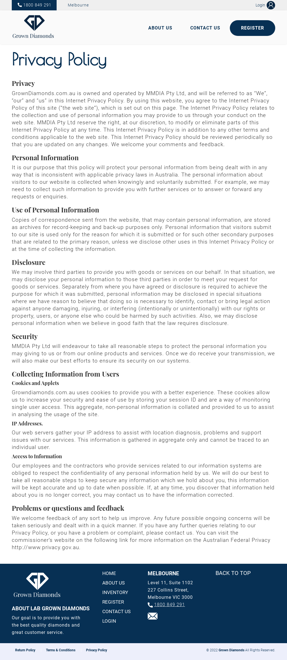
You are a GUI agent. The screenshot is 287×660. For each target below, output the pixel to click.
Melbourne (78, 5)
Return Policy (25, 650)
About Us (160, 28)
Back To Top (233, 573)
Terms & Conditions (60, 650)
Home (109, 573)
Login (109, 621)
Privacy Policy (96, 650)
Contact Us (205, 28)
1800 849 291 (37, 5)
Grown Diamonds (231, 650)
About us (113, 583)
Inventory (115, 592)
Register (252, 28)
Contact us (116, 611)
